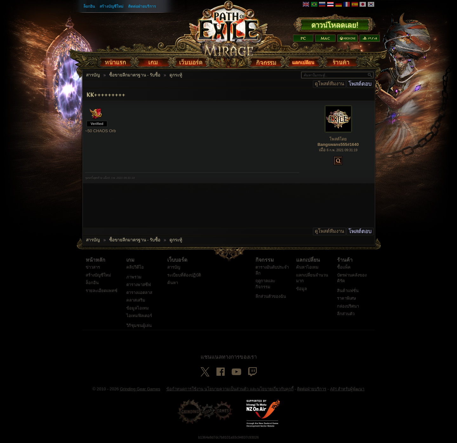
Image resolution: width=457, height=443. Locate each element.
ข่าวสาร (93, 267)
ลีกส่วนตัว (345, 313)
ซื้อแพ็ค (344, 267)
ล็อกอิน (89, 6)
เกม (130, 260)
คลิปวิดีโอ (135, 267)
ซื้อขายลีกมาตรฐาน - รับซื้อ (134, 75)
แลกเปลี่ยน (308, 260)
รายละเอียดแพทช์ (101, 290)
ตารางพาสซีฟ (138, 284)
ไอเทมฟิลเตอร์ (139, 315)
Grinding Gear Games (140, 389)
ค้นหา (172, 282)
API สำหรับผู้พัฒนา (347, 389)
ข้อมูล (301, 288)
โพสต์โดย (338, 139)
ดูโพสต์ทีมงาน (329, 84)
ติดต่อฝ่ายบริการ (142, 6)
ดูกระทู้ (175, 75)
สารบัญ (93, 75)
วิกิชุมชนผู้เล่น (139, 325)
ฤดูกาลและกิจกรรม (265, 284)
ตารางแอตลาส (139, 292)
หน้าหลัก (95, 260)
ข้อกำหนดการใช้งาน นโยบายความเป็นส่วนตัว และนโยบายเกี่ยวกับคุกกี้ (230, 389)
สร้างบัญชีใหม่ (111, 6)
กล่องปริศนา (348, 306)
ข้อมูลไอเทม (137, 308)
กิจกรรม (264, 260)
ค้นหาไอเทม (307, 267)
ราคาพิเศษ (346, 298)
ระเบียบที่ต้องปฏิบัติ (184, 275)
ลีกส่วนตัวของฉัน (270, 296)
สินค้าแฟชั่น (348, 290)
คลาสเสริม (135, 300)
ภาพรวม (134, 277)
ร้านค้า (345, 260)
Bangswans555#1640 (338, 144)
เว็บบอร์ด (177, 260)
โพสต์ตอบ (360, 84)
